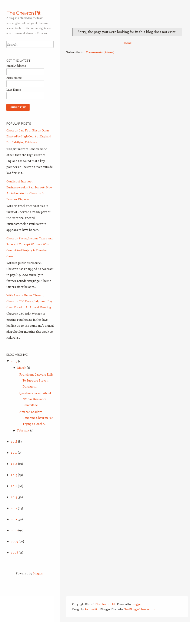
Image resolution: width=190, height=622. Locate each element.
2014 (14, 486)
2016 (14, 464)
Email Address (16, 66)
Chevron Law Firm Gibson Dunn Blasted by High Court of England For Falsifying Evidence (28, 136)
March (22, 368)
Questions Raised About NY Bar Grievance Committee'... (35, 399)
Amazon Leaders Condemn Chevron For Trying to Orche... (36, 418)
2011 (14, 519)
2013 (14, 497)
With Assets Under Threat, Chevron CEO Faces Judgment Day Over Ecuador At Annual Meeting (29, 301)
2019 (14, 361)
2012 (14, 508)
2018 (14, 441)
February (23, 430)
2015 (14, 475)
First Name (14, 78)
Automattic (91, 609)
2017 (14, 452)
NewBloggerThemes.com (139, 609)
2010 (14, 530)
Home (127, 43)
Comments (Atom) (100, 52)
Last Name (13, 89)
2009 (15, 541)
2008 (15, 552)
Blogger (38, 573)
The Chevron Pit (23, 13)
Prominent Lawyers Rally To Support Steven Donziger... (36, 380)
